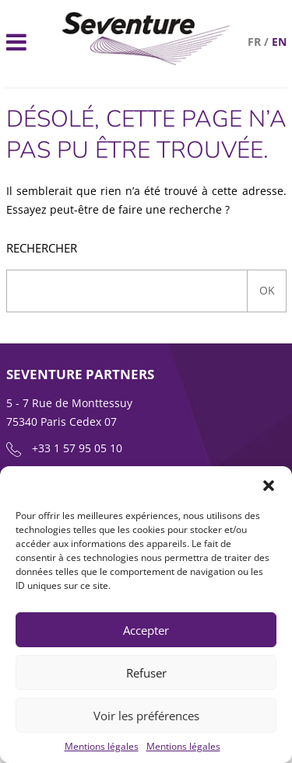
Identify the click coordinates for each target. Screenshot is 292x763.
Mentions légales (102, 746)
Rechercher (41, 248)
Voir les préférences (146, 715)
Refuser (146, 673)
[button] (268, 485)
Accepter (146, 630)
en (279, 41)
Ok (267, 290)
